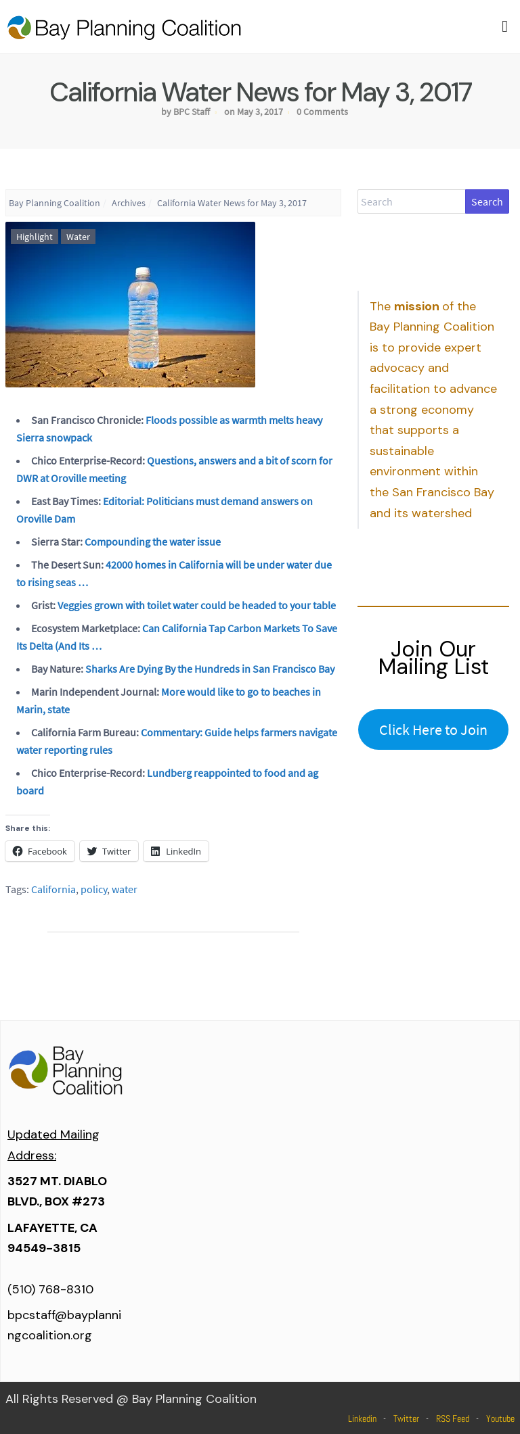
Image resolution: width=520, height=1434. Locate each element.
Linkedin (362, 1418)
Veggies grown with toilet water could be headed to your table (197, 605)
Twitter (406, 1418)
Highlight (34, 237)
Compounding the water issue (153, 541)
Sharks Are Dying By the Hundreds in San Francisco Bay (209, 668)
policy (94, 889)
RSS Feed (452, 1418)
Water (78, 237)
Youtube (500, 1418)
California (53, 889)
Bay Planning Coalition (54, 203)
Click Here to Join (433, 729)
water (124, 889)
